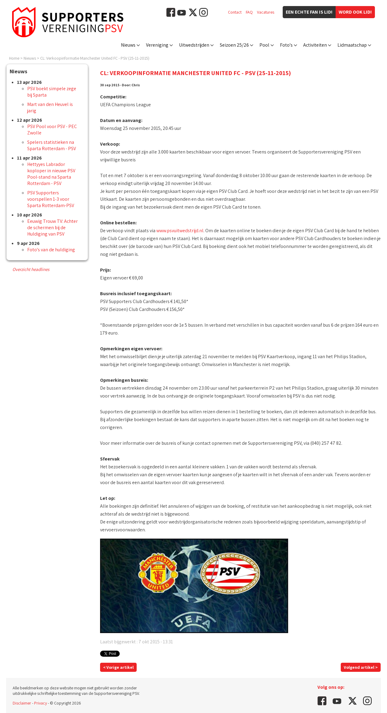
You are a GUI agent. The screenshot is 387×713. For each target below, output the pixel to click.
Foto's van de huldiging (51, 249)
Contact (235, 12)
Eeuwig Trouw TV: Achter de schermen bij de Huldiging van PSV (52, 227)
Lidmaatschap (352, 45)
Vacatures (265, 12)
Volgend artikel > (361, 667)
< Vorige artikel (118, 667)
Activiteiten (315, 45)
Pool (264, 45)
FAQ (249, 12)
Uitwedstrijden (194, 45)
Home (14, 58)
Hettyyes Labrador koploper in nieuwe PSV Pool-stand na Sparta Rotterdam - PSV (51, 174)
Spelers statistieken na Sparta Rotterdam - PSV (51, 145)
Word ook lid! (355, 12)
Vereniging (157, 45)
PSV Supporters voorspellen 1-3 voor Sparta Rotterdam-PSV (50, 199)
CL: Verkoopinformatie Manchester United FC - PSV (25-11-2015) (94, 58)
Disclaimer (22, 703)
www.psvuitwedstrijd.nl (179, 230)
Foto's (286, 45)
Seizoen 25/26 (234, 45)
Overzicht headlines (30, 269)
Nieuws (128, 45)
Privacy (40, 703)
